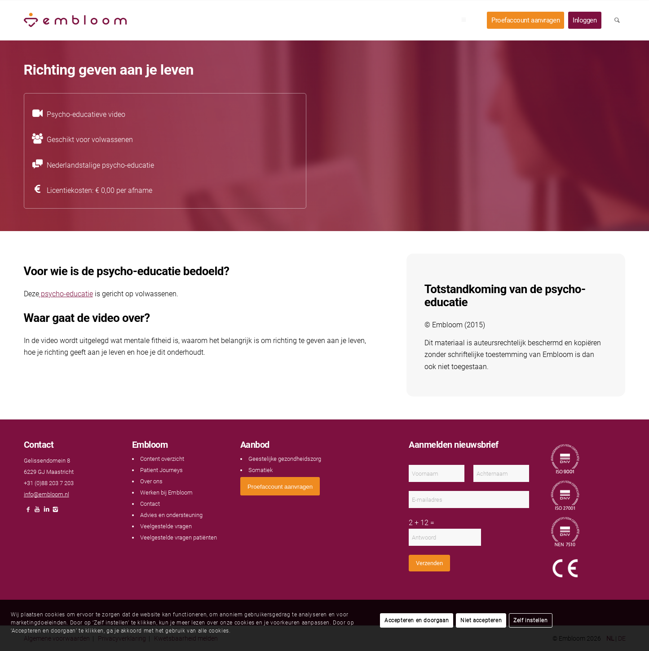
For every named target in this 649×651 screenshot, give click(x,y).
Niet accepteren (481, 620)
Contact (150, 503)
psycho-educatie (66, 294)
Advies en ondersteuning (171, 515)
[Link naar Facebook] (28, 511)
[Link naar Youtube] (37, 511)
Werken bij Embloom (166, 492)
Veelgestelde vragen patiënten (178, 537)
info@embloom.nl (46, 494)
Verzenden (429, 563)
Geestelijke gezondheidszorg (284, 458)
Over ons (151, 481)
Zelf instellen (530, 620)
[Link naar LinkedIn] (46, 511)
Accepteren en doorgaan (416, 620)
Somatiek (260, 470)
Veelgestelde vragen (166, 526)
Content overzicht (162, 458)
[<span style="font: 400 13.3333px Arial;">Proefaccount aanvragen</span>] (280, 486)
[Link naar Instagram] (55, 511)
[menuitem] (467, 20)
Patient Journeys (161, 470)
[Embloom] (75, 20)
